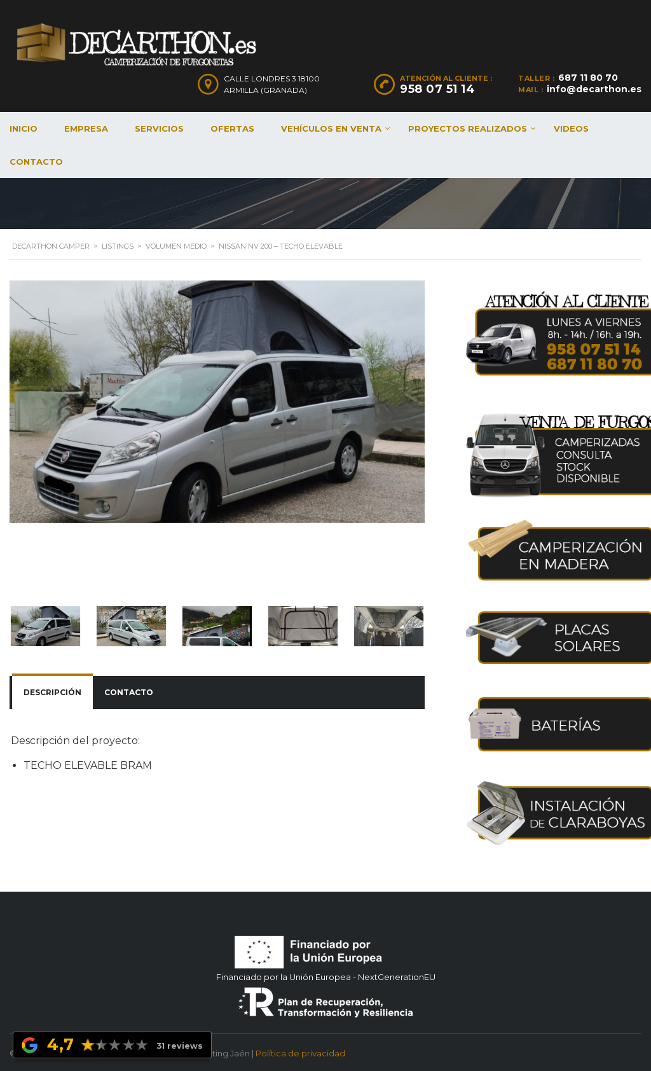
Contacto (128, 692)
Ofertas (232, 128)
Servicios (159, 128)
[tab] (52, 692)
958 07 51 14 (437, 89)
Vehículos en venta (331, 128)
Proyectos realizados (467, 128)
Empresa (86, 128)
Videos (571, 128)
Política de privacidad (300, 1051)
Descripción (52, 692)
